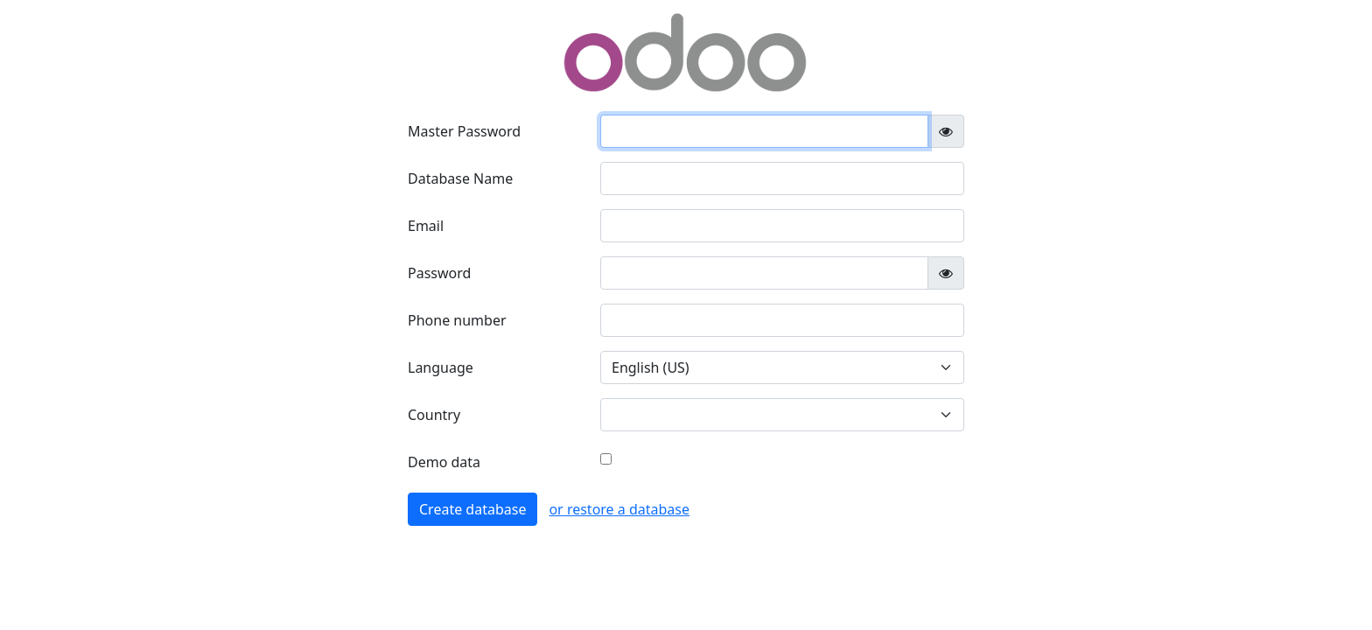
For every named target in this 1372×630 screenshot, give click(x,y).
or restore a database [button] (619, 509)
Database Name (460, 178)
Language (440, 367)
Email (426, 225)
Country (434, 414)
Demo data (444, 462)
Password (439, 273)
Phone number (457, 320)
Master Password (464, 131)
